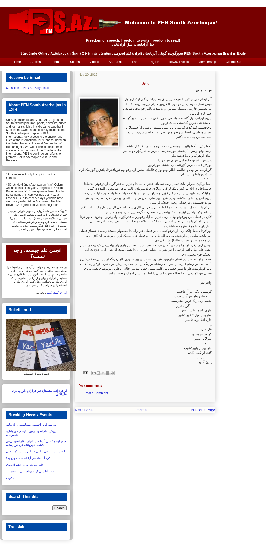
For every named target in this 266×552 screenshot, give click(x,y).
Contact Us (233, 62)
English (154, 62)
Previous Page (203, 410)
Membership (207, 62)
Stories (75, 62)
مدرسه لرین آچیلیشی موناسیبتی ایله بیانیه (31, 424)
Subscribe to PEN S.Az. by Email (27, 88)
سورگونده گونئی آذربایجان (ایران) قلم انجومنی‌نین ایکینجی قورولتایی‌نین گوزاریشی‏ (36, 443)
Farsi (135, 62)
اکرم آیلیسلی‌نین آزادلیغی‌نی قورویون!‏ (28, 458)
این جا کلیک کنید (56, 292)
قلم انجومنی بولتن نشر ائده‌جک (24, 464)
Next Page (84, 410)
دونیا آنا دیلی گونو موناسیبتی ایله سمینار (30, 471)
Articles (35, 62)
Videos (94, 62)
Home (17, 62)
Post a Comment (96, 393)
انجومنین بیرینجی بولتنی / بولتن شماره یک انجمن (35, 451)
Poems (55, 62)
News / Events (179, 62)
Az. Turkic (115, 62)
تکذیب (10, 478)
